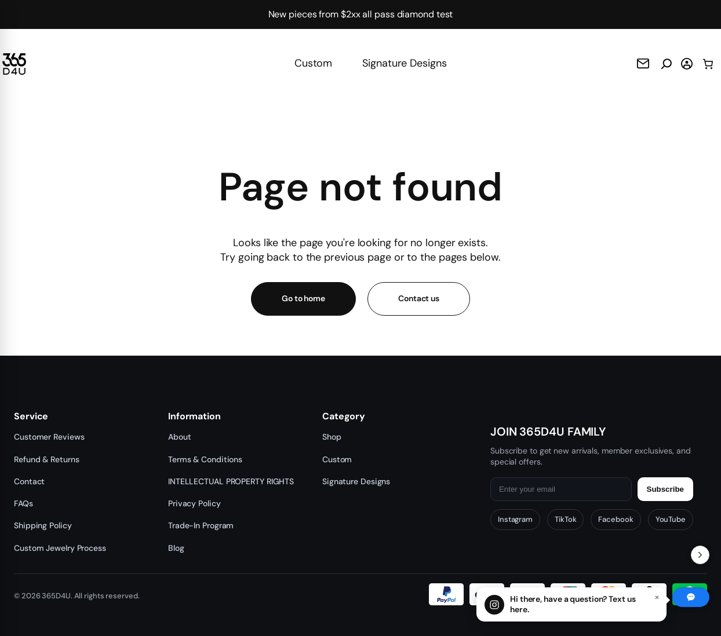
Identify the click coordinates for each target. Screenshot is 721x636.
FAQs (23, 503)
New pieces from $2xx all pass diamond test (360, 14)
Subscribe (665, 489)
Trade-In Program (201, 525)
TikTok (565, 519)
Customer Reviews (49, 437)
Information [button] (194, 416)
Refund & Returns (46, 459)
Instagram (515, 519)
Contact (29, 481)
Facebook (615, 519)
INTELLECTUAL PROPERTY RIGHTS (231, 481)
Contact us (418, 298)
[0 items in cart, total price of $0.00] (708, 63)
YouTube (671, 519)
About (179, 437)
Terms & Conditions (205, 459)
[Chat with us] (571, 604)
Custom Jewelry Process (60, 548)
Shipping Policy (43, 525)
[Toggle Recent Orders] (700, 555)
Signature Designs (404, 63)
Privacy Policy (194, 503)
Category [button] (343, 416)
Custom (313, 63)
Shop (331, 437)
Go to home (303, 298)
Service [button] (31, 416)
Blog (176, 548)
